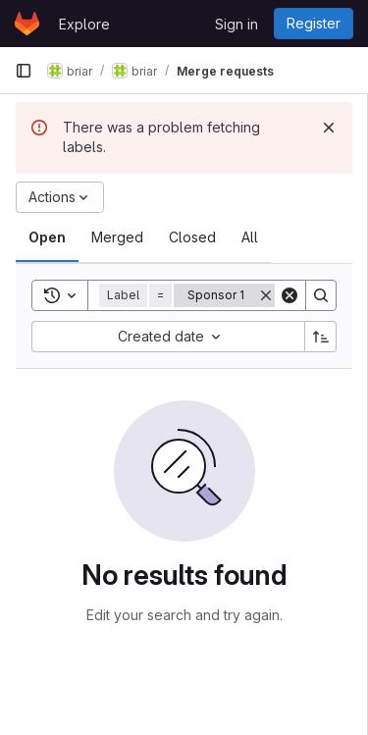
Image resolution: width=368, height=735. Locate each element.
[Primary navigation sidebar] (23, 70)
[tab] (47, 237)
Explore (84, 24)
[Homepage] (27, 23)
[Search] (321, 295)
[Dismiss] (329, 127)
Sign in (236, 24)
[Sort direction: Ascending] (321, 336)
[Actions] (60, 197)
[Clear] (289, 295)
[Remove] (266, 295)
